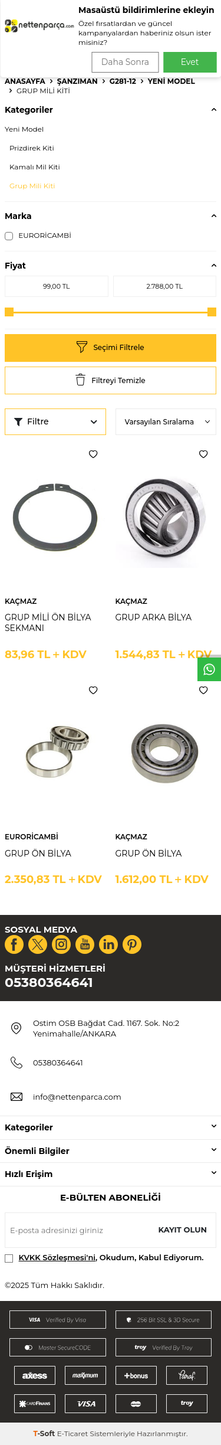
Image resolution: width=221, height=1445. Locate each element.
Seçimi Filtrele (110, 348)
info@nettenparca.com (77, 1096)
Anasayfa (25, 81)
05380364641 (49, 982)
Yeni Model (171, 81)
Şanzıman (77, 81)
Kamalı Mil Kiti (34, 166)
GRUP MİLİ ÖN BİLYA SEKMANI (48, 623)
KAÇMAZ (21, 601)
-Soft (45, 1433)
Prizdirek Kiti (31, 147)
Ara (195, 47)
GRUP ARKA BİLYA (154, 617)
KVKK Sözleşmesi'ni (57, 1257)
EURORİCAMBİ (38, 235)
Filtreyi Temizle (110, 380)
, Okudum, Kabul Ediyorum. (104, 1258)
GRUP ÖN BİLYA (38, 853)
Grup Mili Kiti (32, 185)
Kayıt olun (182, 1229)
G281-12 (123, 81)
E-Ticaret (72, 1433)
